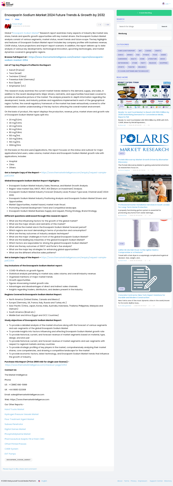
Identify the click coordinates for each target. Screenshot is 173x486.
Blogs (7, 19)
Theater (131, 67)
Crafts (158, 51)
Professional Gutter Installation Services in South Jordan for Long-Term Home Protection (144, 206)
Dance (120, 55)
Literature (152, 59)
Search (164, 26)
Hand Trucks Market (14, 409)
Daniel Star (123, 215)
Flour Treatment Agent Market (19, 419)
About (120, 481)
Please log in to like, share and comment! (20, 469)
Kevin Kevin (123, 260)
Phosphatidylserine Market (18, 434)
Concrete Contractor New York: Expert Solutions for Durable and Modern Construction (141, 296)
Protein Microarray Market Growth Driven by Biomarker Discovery (143, 160)
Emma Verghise (125, 170)
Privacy (134, 481)
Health (133, 59)
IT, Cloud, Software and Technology (133, 71)
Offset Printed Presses (15, 443)
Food (155, 55)
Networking (123, 63)
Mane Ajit (123, 125)
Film (137, 55)
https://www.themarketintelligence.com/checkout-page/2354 (36, 365)
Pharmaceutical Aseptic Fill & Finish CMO (24, 439)
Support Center (156, 481)
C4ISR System (11, 448)
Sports (121, 67)
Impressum (143, 481)
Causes (148, 51)
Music (162, 59)
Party (143, 63)
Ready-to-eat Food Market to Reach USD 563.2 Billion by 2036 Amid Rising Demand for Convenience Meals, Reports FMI (143, 114)
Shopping (163, 63)
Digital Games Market (15, 429)
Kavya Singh (17, 24)
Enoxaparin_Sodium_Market (18, 460)
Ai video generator (125, 306)
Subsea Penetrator (14, 424)
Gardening (122, 59)
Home (142, 59)
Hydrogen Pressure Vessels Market (22, 414)
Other (17, 19)
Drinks (130, 55)
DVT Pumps (10, 453)
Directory (168, 481)
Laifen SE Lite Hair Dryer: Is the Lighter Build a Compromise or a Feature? (138, 251)
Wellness (142, 67)
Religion (152, 63)
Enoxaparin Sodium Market (25, 33)
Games (163, 55)
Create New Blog (144, 13)
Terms (127, 481)
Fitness (146, 55)
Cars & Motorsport (126, 51)
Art (140, 51)
